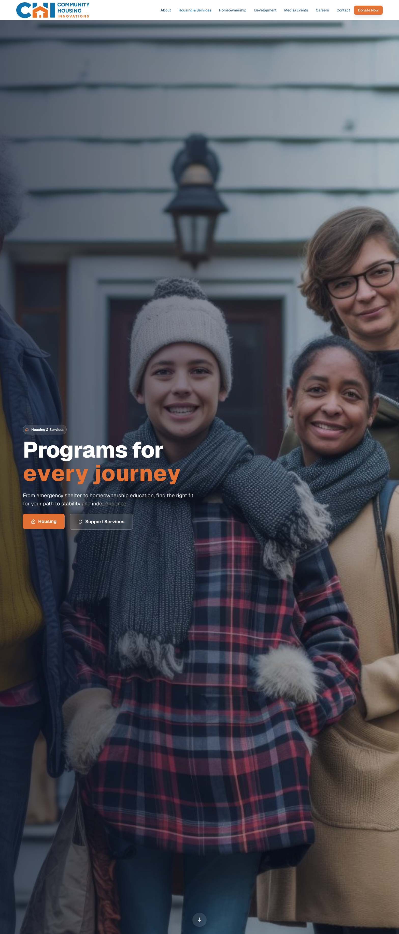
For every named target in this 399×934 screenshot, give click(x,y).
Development (265, 10)
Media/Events (296, 10)
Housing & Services (195, 10)
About (166, 10)
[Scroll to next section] (199, 919)
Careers (322, 10)
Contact (343, 10)
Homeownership (233, 10)
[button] (45, 429)
